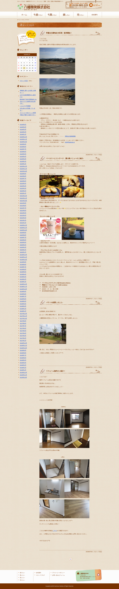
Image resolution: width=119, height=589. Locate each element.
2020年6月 (23, 240)
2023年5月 (23, 154)
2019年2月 (23, 279)
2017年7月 (23, 326)
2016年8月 (23, 353)
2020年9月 (23, 232)
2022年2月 (23, 191)
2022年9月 (23, 173)
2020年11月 (23, 227)
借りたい (38, 14)
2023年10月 (23, 142)
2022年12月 (23, 166)
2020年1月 (23, 252)
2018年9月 (23, 291)
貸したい (66, 14)
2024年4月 (23, 127)
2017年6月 (23, 328)
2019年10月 (23, 259)
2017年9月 (23, 321)
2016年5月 (23, 360)
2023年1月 (23, 164)
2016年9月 (23, 350)
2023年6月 (23, 151)
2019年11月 (23, 257)
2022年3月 (23, 188)
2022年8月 (23, 176)
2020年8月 (23, 235)
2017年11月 (23, 316)
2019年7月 (23, 267)
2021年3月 (23, 218)
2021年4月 (23, 215)
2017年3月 (23, 335)
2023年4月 (23, 156)
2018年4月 (23, 304)
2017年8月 (23, 323)
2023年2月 (23, 161)
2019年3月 (23, 276)
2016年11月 (23, 345)
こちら (55, 530)
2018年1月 (23, 311)
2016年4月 (23, 362)
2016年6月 (23, 358)
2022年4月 (23, 186)
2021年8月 (23, 205)
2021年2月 (23, 220)
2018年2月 (23, 308)
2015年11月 (23, 375)
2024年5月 (23, 124)
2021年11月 (23, 198)
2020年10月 (23, 230)
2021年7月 (23, 208)
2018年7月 (23, 296)
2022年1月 (23, 193)
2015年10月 (23, 377)
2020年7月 (23, 237)
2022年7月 (23, 178)
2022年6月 (23, 181)
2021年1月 (23, 222)
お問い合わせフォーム (58, 575)
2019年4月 (23, 274)
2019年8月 (23, 264)
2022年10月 (23, 171)
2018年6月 (23, 299)
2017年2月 (23, 338)
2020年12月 (23, 225)
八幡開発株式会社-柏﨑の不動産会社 (33, 7)
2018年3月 (23, 306)
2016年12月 (23, 343)
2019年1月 (23, 281)
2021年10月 (23, 200)
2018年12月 (23, 284)
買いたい (52, 14)
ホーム (24, 14)
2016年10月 (23, 348)
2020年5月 (23, 242)
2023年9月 (23, 144)
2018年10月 (23, 289)
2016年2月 (23, 367)
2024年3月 (23, 129)
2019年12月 (23, 254)
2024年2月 (23, 132)
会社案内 (95, 14)
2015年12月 (23, 372)
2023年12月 (23, 137)
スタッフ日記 (24, 80)
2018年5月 (23, 301)
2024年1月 (23, 134)
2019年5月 (23, 272)
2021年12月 (23, 196)
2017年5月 (23, 330)
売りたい (80, 14)
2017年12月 (23, 313)
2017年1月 (23, 340)
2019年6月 (23, 269)
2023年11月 (23, 139)
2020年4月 (23, 245)
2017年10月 (23, 318)
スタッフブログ (40, 575)
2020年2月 (23, 250)
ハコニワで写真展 (25, 106)
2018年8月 (23, 294)
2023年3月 (23, 159)
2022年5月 (23, 183)
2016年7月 (23, 355)
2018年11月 (23, 286)
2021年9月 (23, 203)
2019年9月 (23, 262)
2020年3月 (23, 247)
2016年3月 (23, 365)
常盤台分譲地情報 (70, 136)
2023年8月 (23, 146)
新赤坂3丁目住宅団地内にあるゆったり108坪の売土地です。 (28, 101)
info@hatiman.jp (70, 142)
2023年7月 (23, 149)
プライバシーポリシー (58, 572)
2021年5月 (23, 213)
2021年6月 (23, 210)
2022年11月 (23, 168)
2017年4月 (23, 333)
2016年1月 (23, 370)
